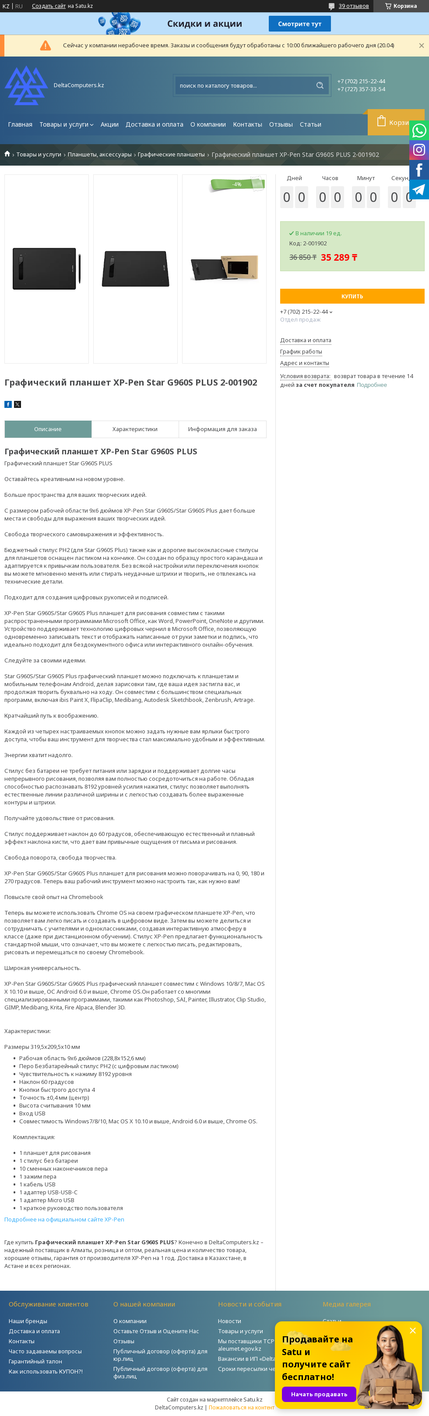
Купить (352, 296)
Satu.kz (253, 1399)
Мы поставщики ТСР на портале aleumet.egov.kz (262, 1344)
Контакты (247, 124)
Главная (20, 124)
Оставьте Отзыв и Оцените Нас (156, 1331)
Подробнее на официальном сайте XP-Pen (64, 1219)
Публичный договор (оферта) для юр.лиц (160, 1355)
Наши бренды (28, 1321)
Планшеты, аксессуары (100, 154)
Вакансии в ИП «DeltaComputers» (263, 1359)
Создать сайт (49, 6)
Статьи (310, 124)
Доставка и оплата (154, 124)
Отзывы (281, 124)
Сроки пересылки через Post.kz (262, 1369)
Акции (110, 124)
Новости (229, 1321)
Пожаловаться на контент (241, 1407)
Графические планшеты (171, 154)
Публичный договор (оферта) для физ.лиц (160, 1372)
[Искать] (320, 85)
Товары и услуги (63, 124)
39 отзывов (354, 6)
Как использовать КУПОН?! (46, 1371)
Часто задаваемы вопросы (45, 1351)
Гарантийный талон (35, 1361)
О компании (208, 124)
